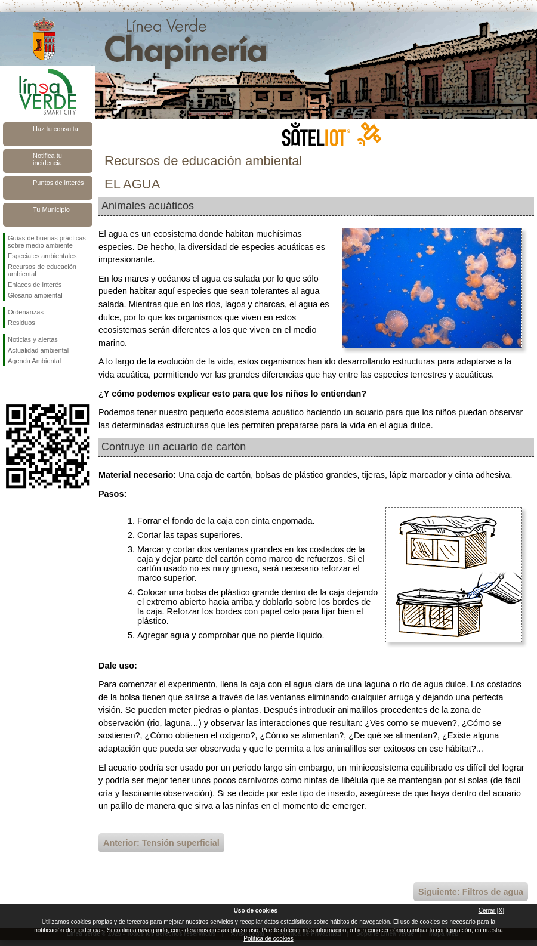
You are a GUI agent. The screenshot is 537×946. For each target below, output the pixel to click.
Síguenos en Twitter (30, 385)
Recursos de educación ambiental (42, 270)
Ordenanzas (26, 312)
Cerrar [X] (491, 910)
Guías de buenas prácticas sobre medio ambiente (47, 241)
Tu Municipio (51, 209)
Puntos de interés (58, 182)
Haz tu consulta (55, 128)
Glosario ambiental (35, 295)
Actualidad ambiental (38, 350)
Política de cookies (268, 938)
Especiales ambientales (42, 255)
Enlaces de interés (35, 284)
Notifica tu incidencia (47, 159)
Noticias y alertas (33, 339)
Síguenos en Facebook (10, 385)
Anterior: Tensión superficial (161, 843)
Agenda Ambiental (34, 360)
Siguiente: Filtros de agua (470, 891)
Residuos (21, 322)
